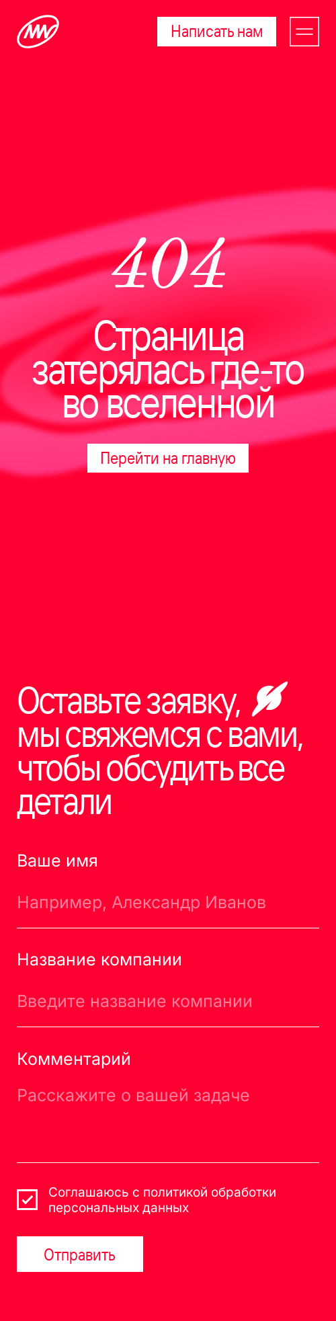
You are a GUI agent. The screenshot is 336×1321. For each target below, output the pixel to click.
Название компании (99, 959)
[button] (304, 31)
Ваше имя (57, 860)
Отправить (80, 1254)
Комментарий (74, 1059)
